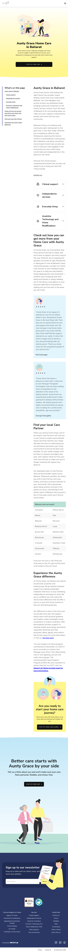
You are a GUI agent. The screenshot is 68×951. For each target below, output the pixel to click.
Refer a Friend (56, 930)
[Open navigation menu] (65, 3)
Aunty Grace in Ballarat (12, 91)
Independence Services (34, 918)
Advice (56, 918)
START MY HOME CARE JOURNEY (50, 727)
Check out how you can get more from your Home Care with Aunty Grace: (13, 113)
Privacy (40, 950)
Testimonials (56, 927)
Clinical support (11, 95)
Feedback (56, 921)
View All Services (34, 932)
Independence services (13, 98)
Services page (48, 638)
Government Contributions (12, 918)
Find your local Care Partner (13, 119)
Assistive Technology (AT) (34, 924)
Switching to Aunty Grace (12, 932)
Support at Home (12, 915)
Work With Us (56, 932)
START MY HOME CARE (34, 64)
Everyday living (10, 102)
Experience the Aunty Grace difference (13, 124)
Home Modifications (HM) (34, 927)
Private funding (12, 926)
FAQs (56, 924)
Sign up (44, 881)
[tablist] (50, 205)
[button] (50, 184)
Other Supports (34, 930)
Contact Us (56, 915)
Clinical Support (34, 915)
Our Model (12, 929)
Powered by (10, 943)
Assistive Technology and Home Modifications (14, 107)
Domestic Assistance (34, 921)
